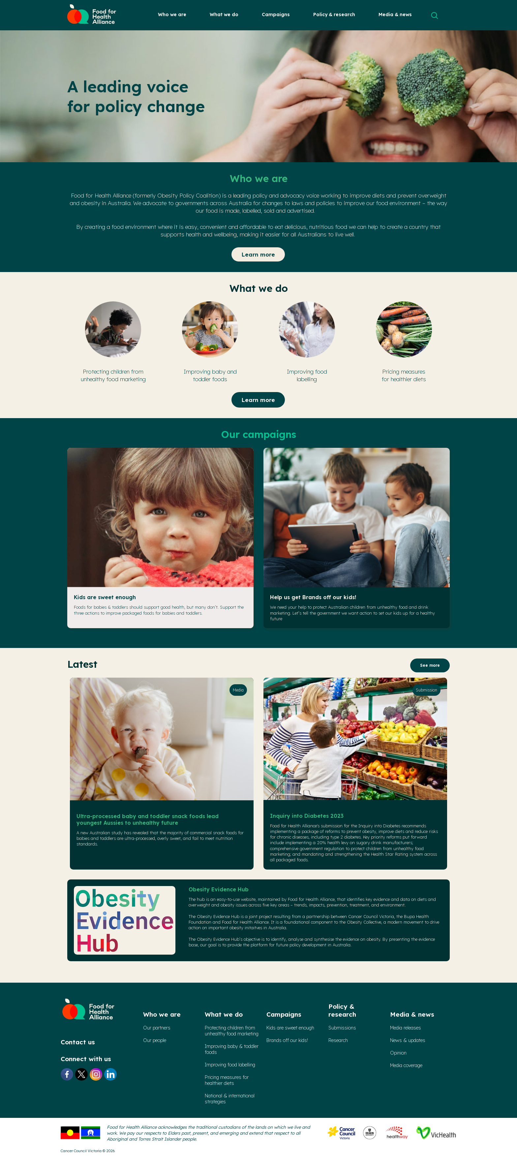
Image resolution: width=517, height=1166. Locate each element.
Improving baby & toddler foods (231, 1049)
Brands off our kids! (287, 1040)
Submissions (342, 1028)
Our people (154, 1040)
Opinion (398, 1053)
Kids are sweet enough (105, 597)
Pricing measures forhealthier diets (227, 1080)
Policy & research (334, 14)
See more (430, 665)
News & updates (407, 1040)
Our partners (156, 1028)
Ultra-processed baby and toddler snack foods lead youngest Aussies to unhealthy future (147, 819)
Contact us (78, 1042)
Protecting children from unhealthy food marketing (231, 1031)
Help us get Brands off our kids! (313, 597)
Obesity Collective (364, 922)
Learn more (258, 254)
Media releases (405, 1028)
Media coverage (406, 1065)
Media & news (395, 14)
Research (338, 1040)
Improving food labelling (230, 1065)
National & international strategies (230, 1099)
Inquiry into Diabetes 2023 (307, 816)
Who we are (172, 14)
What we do (224, 14)
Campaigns (276, 14)
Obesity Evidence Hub (219, 889)
